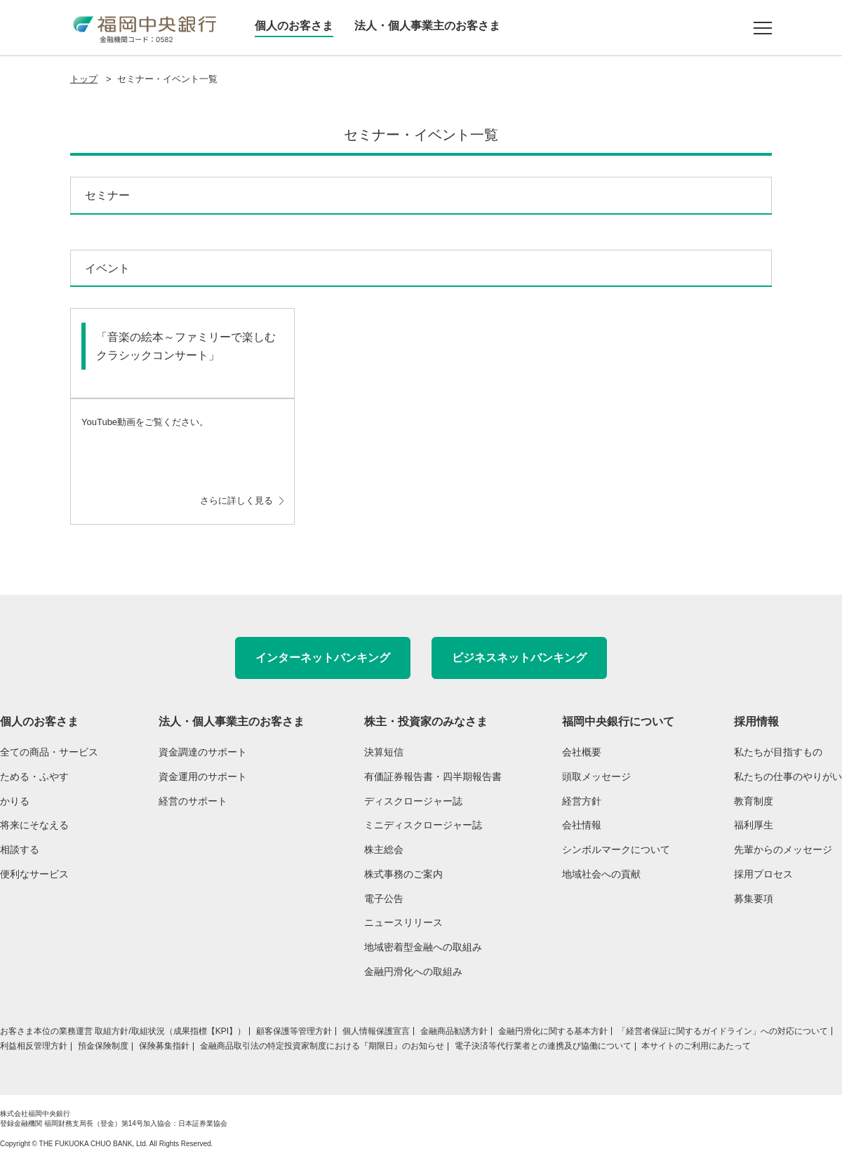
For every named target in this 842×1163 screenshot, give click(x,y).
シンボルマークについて (616, 849)
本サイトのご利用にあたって (696, 1046)
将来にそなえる (34, 825)
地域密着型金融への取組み (423, 947)
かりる (14, 801)
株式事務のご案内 (403, 874)
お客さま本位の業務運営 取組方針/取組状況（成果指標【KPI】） (123, 1031)
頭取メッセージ (596, 776)
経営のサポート (193, 801)
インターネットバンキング (322, 658)
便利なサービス (34, 874)
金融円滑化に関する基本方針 (553, 1031)
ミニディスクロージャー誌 (423, 825)
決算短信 (383, 752)
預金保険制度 (103, 1046)
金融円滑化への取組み (413, 971)
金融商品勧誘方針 (454, 1031)
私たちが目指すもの (778, 752)
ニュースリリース (403, 922)
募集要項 (753, 898)
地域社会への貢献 (601, 874)
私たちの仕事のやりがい (788, 776)
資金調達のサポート (203, 752)
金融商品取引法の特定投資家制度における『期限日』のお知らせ (322, 1046)
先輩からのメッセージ (783, 849)
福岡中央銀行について (618, 721)
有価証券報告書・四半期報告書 (433, 776)
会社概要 (581, 752)
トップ (84, 79)
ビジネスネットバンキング (519, 658)
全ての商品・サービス (49, 752)
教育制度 (753, 801)
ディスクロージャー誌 (413, 801)
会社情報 (581, 825)
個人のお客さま (294, 26)
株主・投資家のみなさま (426, 721)
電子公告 (383, 898)
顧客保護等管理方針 (294, 1031)
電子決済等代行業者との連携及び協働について (543, 1046)
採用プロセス (763, 874)
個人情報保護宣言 (376, 1031)
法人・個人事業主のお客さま (427, 26)
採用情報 (756, 721)
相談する (19, 849)
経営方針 (581, 801)
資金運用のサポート (203, 776)
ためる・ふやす (34, 776)
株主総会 (383, 849)
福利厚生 (753, 825)
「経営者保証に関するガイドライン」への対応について (722, 1031)
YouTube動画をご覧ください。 (182, 463)
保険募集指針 (164, 1046)
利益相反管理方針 (33, 1046)
